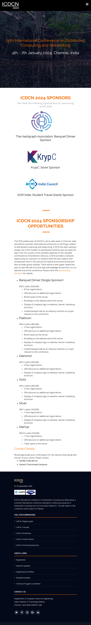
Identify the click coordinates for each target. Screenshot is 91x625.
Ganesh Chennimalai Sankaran (33, 464)
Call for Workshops (23, 533)
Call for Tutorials (22, 527)
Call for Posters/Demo (25, 539)
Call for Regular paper (24, 521)
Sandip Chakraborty (28, 460)
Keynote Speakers (23, 566)
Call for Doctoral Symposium (27, 545)
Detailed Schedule (23, 578)
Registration (21, 560)
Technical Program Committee (28, 584)
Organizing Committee (25, 572)
